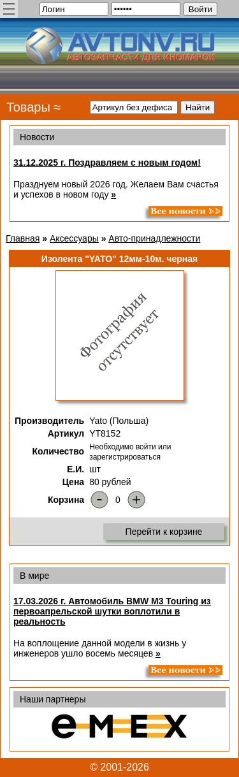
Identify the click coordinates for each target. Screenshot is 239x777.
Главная (23, 238)
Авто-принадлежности (154, 238)
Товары (28, 107)
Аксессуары (74, 238)
